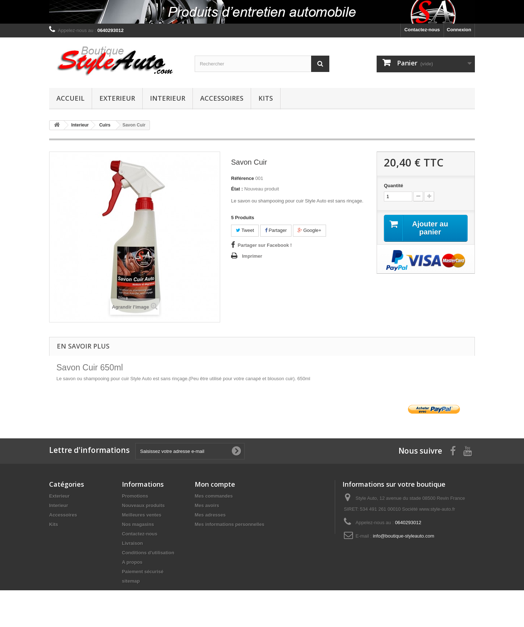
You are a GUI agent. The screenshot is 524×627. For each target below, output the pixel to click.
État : (237, 189)
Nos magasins (138, 524)
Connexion (459, 29)
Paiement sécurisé (142, 571)
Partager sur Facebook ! (265, 245)
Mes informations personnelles (229, 524)
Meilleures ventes (141, 515)
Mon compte (215, 484)
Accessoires (221, 98)
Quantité (393, 185)
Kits (265, 98)
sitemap (131, 581)
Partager (276, 230)
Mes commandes (214, 496)
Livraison (132, 543)
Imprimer (252, 256)
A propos (132, 562)
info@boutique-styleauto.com (403, 536)
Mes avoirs (207, 505)
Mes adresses (210, 515)
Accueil (70, 98)
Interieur (167, 98)
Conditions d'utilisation (148, 552)
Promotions (135, 496)
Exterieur (117, 98)
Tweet (245, 230)
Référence (242, 178)
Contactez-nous (422, 29)
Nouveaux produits (143, 505)
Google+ (309, 230)
